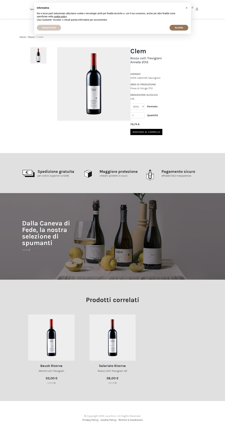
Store (23, 37)
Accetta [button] (179, 27)
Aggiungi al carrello (146, 131)
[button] (186, 7)
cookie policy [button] (60, 16)
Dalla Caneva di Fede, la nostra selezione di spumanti (46, 235)
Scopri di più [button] (49, 27)
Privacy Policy (90, 419)
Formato (152, 106)
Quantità (152, 115)
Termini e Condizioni (130, 419)
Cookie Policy (108, 419)
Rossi (31, 37)
